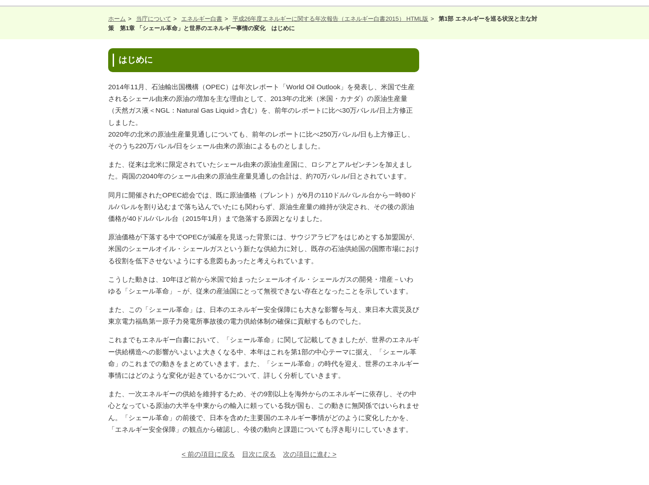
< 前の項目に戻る (208, 454)
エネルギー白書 (201, 18)
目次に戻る (259, 454)
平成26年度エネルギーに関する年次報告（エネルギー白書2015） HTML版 (331, 18)
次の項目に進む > (309, 454)
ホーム (117, 18)
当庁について (153, 18)
